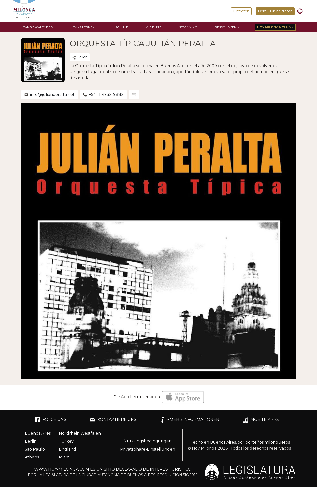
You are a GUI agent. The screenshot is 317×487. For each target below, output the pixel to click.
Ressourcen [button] (226, 27)
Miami (64, 457)
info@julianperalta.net (49, 94)
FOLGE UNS (50, 420)
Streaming (188, 27)
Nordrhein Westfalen (80, 433)
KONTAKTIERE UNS (112, 420)
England (67, 449)
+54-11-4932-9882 (103, 94)
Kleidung (153, 27)
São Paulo (35, 449)
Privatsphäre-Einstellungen (147, 449)
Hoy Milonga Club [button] (274, 27)
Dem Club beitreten (275, 11)
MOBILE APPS (260, 420)
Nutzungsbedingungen (148, 441)
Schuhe (121, 27)
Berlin (31, 441)
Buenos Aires (38, 433)
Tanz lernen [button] (84, 27)
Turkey (66, 441)
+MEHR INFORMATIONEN (189, 420)
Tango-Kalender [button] (38, 27)
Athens (32, 457)
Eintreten (241, 11)
